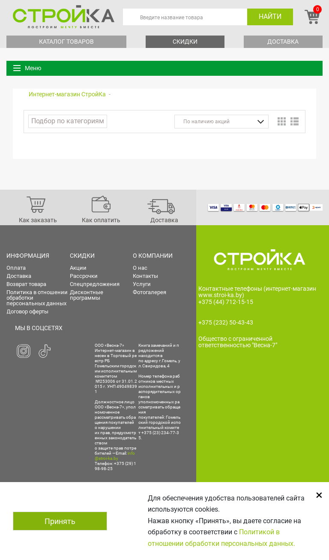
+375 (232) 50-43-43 (225, 322)
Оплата (16, 268)
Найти (270, 16)
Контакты (145, 276)
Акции (78, 268)
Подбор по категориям (67, 121)
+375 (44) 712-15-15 (225, 301)
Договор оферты (27, 311)
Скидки (185, 41)
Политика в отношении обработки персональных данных (37, 297)
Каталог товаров (66, 41)
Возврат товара (26, 284)
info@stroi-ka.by (115, 456)
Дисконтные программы (86, 295)
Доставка (283, 41)
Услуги (142, 284)
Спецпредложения (95, 284)
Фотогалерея (149, 292)
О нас (140, 268)
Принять (60, 521)
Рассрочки (84, 276)
